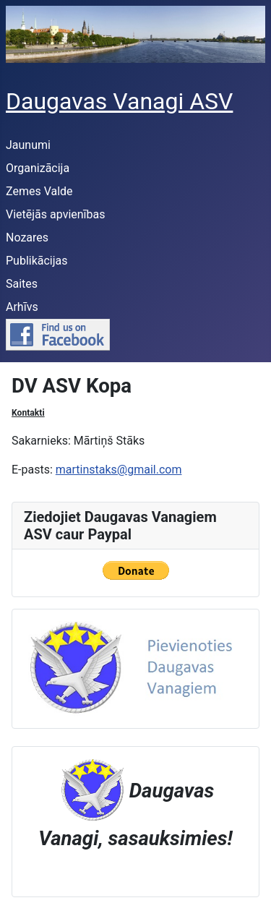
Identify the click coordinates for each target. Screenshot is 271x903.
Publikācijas (37, 261)
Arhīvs (22, 307)
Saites (22, 284)
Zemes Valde (39, 191)
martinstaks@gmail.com (119, 469)
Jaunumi (28, 145)
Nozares (27, 237)
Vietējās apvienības (56, 214)
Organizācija (37, 168)
